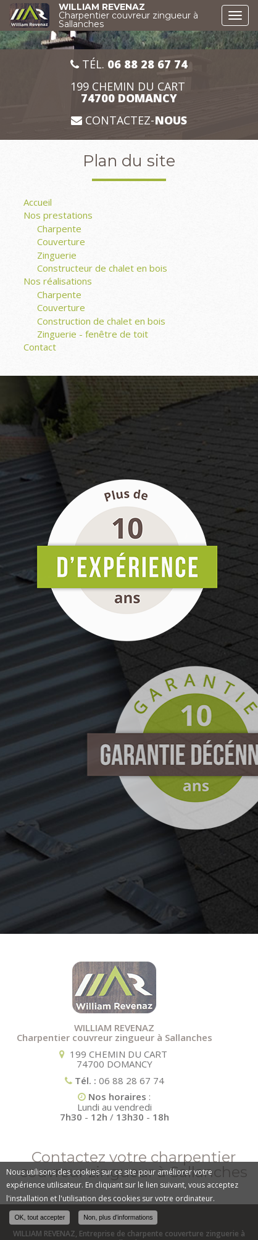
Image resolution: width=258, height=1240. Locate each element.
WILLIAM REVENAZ (137, 15)
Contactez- (129, 120)
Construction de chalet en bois (101, 321)
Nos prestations (58, 215)
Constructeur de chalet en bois (102, 268)
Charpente (59, 228)
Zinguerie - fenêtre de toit (92, 334)
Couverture (61, 241)
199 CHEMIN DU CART (129, 92)
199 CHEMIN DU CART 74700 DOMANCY (71, 1059)
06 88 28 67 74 (84, 1080)
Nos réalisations (57, 281)
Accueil (37, 202)
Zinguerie (57, 255)
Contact (39, 347)
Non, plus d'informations (117, 1217)
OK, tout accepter (39, 1217)
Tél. (129, 64)
